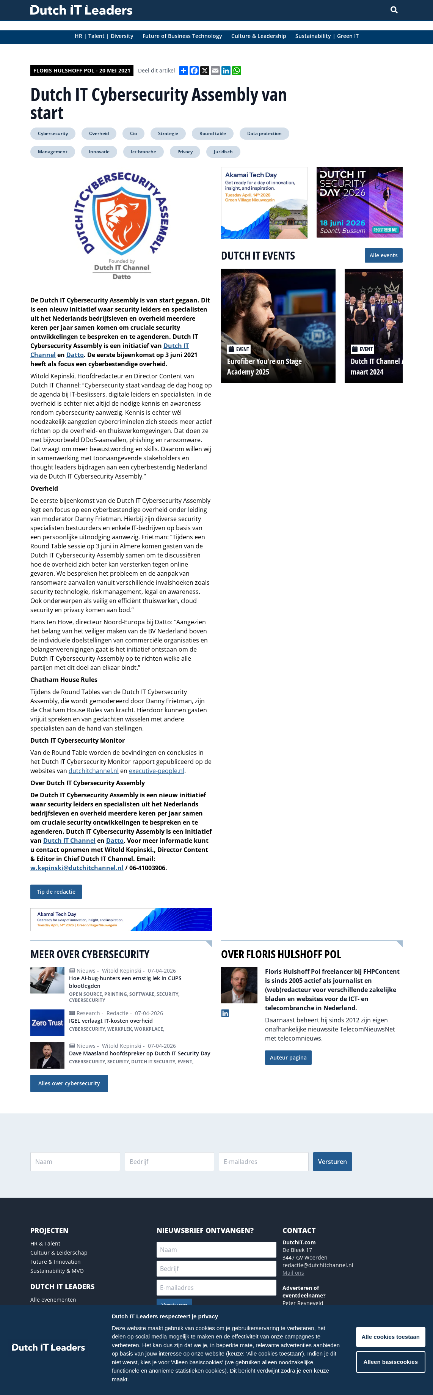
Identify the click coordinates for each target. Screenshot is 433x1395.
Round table (212, 133)
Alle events (384, 255)
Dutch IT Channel (69, 840)
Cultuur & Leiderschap (59, 1252)
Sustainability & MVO (57, 1270)
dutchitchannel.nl (94, 771)
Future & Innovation (55, 1261)
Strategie (168, 133)
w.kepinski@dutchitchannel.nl (77, 868)
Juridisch (223, 151)
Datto (115, 840)
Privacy (185, 151)
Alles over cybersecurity (69, 1083)
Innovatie (99, 151)
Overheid (99, 133)
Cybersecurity (53, 133)
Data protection (264, 133)
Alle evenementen (53, 1299)
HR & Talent (45, 1243)
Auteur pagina (288, 1057)
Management (52, 151)
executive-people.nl (156, 771)
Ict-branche (143, 151)
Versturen (332, 1161)
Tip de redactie (56, 891)
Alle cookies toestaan (391, 1337)
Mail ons (293, 1272)
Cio (133, 133)
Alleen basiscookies (391, 1362)
